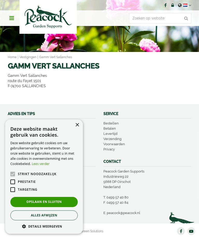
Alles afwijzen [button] (44, 215)
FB (165, 5)
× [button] (77, 125)
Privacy (109, 149)
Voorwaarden (114, 144)
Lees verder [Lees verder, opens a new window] (41, 164)
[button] (44, 226)
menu (12, 18)
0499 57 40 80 (117, 197)
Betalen (109, 128)
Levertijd (110, 134)
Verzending (112, 139)
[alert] (44, 177)
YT (191, 231)
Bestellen (111, 123)
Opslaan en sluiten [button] (44, 202)
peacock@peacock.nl (123, 213)
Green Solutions (92, 231)
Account (172, 5)
